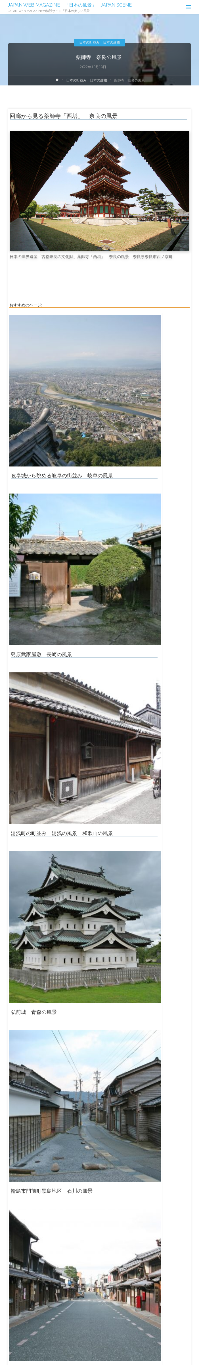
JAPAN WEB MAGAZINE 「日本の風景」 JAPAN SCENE (70, 5)
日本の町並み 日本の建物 (99, 42)
